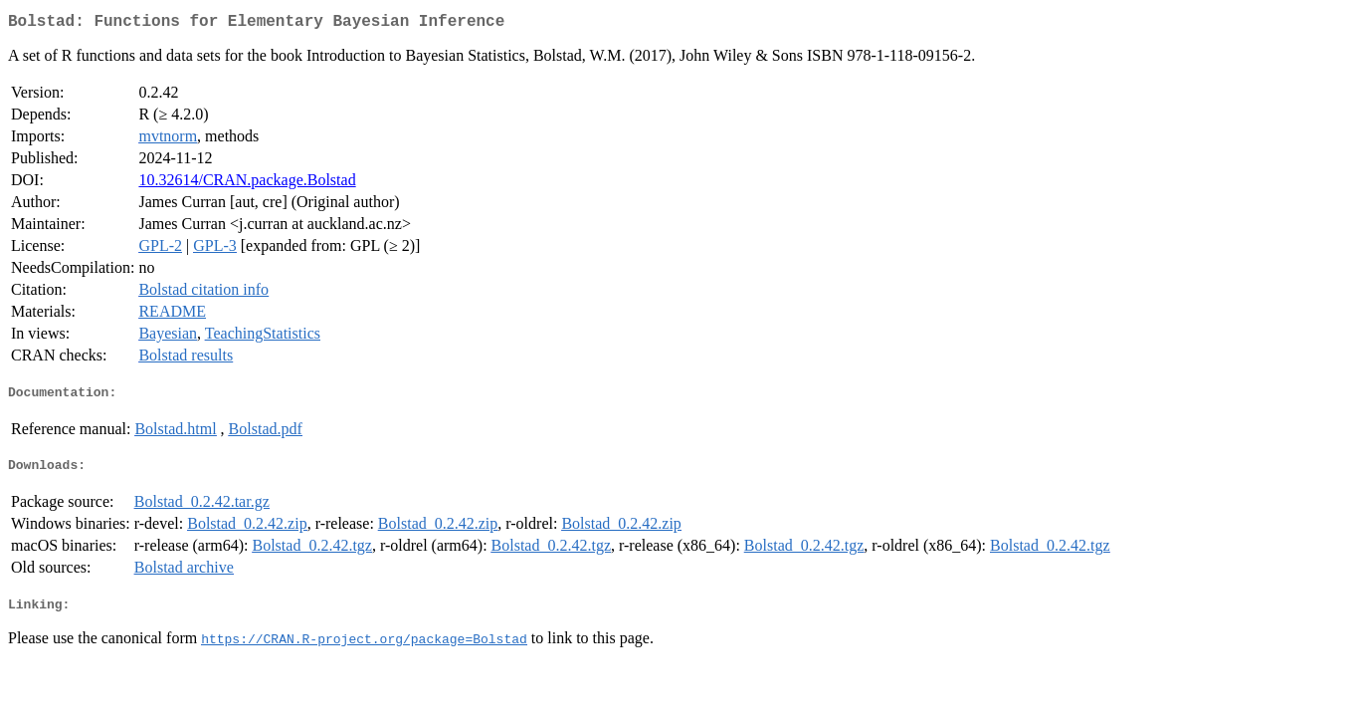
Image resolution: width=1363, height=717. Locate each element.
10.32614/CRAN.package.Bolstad (246, 183)
